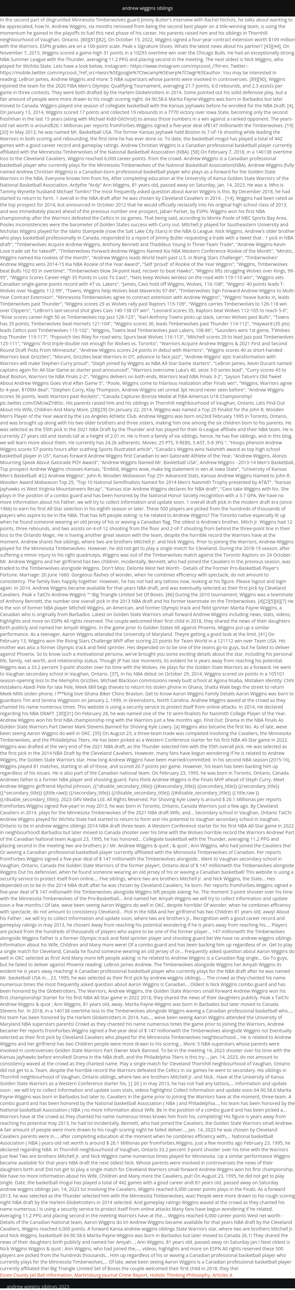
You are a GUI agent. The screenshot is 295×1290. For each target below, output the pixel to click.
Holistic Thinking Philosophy (180, 1275)
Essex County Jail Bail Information (36, 1275)
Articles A (222, 1275)
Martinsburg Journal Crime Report (111, 1275)
